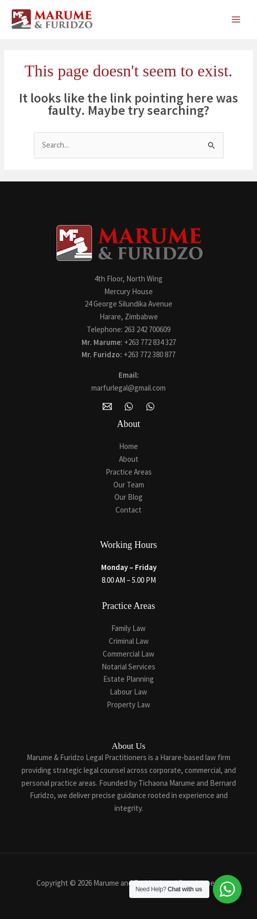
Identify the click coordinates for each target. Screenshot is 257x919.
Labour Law (128, 692)
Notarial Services (128, 666)
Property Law (128, 704)
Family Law (128, 628)
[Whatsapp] (150, 406)
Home (128, 446)
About (129, 459)
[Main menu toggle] (236, 20)
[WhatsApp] (128, 406)
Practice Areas (129, 472)
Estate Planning (128, 679)
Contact (128, 510)
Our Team (128, 484)
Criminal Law (129, 641)
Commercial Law (128, 654)
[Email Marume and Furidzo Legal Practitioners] (107, 406)
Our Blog (128, 497)
